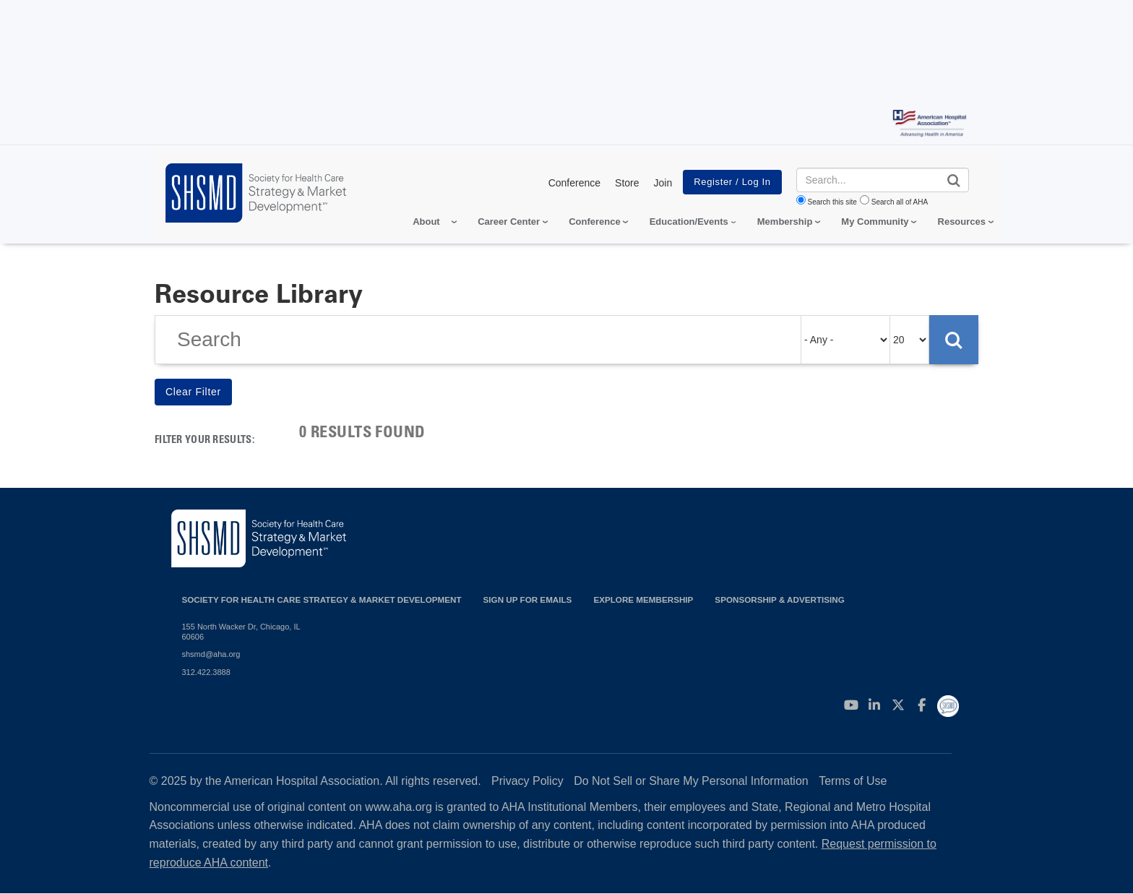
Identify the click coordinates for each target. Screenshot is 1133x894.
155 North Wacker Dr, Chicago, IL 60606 (241, 631)
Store (627, 183)
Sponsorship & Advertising (779, 599)
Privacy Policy (527, 781)
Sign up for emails (527, 599)
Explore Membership (643, 599)
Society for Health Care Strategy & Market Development (322, 599)
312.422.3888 (206, 672)
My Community (874, 221)
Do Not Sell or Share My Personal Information (691, 781)
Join (663, 183)
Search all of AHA (899, 202)
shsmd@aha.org (211, 654)
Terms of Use (853, 781)
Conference (574, 183)
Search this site (832, 202)
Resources (962, 221)
